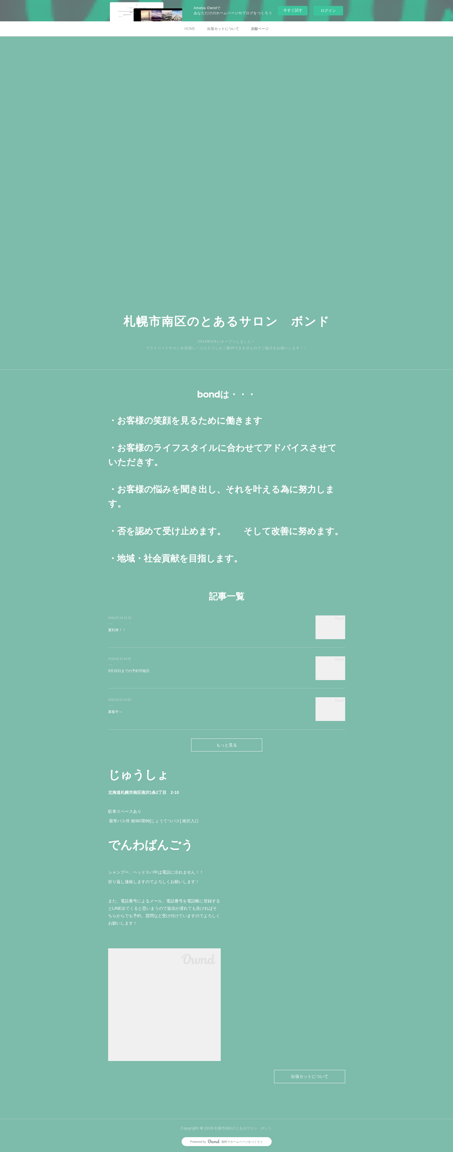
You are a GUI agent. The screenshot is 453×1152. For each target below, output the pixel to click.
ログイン (328, 10)
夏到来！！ (117, 630)
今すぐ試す (292, 10)
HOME (190, 29)
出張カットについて (223, 29)
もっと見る (226, 745)
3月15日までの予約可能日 (129, 671)
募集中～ (115, 712)
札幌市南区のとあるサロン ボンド (226, 321)
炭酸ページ (260, 29)
